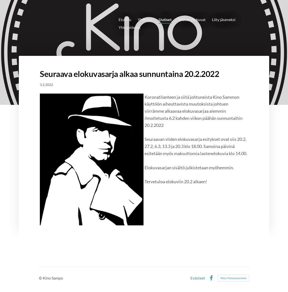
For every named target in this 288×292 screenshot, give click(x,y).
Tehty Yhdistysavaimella (233, 278)
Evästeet (197, 278)
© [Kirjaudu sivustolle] (41, 278)
